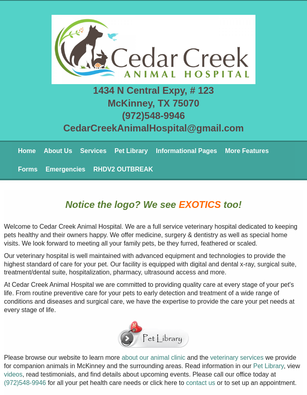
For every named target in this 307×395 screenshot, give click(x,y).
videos (13, 374)
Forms (28, 169)
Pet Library (131, 150)
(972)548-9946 (25, 382)
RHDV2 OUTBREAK (123, 169)
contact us (200, 382)
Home (27, 150)
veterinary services (236, 357)
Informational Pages (186, 150)
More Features (247, 150)
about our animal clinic (153, 357)
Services (93, 150)
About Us (58, 150)
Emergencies (66, 169)
